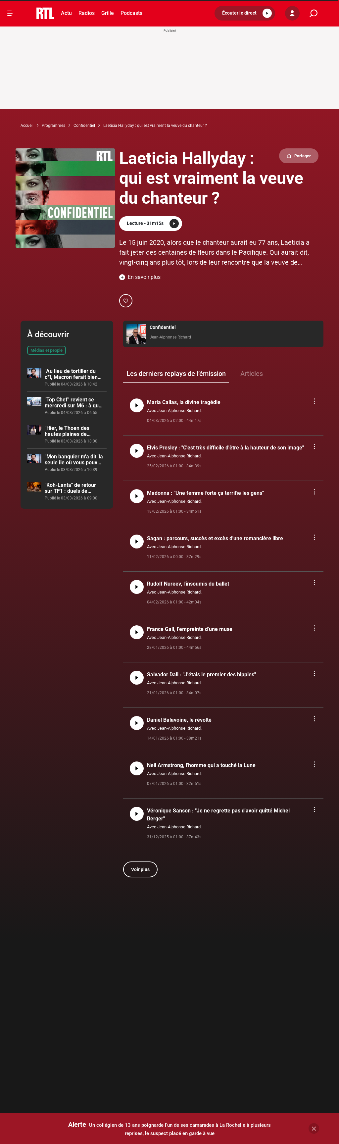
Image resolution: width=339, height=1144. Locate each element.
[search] (313, 13)
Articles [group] (251, 374)
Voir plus (140, 869)
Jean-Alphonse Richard (170, 337)
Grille (107, 13)
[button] (245, 13)
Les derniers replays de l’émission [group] (176, 374)
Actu (66, 13)
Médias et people (46, 350)
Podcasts (131, 13)
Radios (86, 13)
